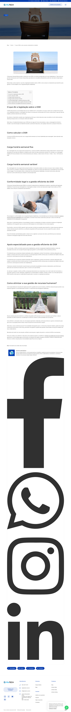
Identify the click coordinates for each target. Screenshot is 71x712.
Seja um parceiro (38, 699)
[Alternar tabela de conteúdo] (29, 92)
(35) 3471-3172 (24, 684)
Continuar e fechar (52, 708)
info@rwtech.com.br (25, 691)
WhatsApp (12, 668)
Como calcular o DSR (13, 95)
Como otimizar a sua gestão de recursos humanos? (19, 103)
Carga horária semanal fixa (14, 97)
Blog (8, 45)
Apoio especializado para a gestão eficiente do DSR (20, 101)
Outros (12, 45)
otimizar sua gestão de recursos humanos (54, 335)
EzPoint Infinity (54, 692)
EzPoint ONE (54, 689)
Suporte (37, 697)
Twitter (21, 668)
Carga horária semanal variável (15, 98)
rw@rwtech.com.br (25, 688)
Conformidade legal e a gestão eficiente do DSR (19, 100)
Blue (52, 684)
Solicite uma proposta (55, 4)
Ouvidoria (37, 702)
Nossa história (38, 684)
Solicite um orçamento (40, 695)
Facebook (31, 668)
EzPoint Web (54, 687)
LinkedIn (41, 668)
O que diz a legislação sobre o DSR (16, 94)
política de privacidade (53, 706)
